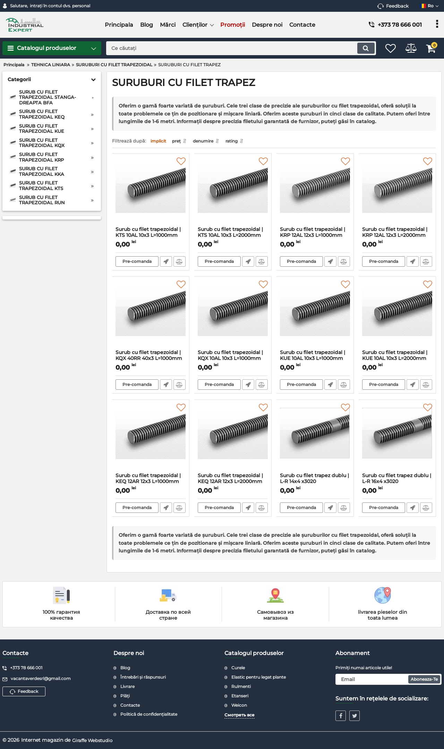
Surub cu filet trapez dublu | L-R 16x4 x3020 (397, 484)
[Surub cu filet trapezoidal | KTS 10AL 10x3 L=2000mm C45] (233, 194)
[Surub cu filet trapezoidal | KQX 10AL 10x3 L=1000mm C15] (233, 317)
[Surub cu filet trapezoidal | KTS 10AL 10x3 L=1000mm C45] (151, 194)
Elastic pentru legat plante (258, 677)
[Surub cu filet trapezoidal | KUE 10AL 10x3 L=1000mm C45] (315, 317)
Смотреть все (239, 714)
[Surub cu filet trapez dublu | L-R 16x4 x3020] (397, 440)
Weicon (239, 705)
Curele (238, 667)
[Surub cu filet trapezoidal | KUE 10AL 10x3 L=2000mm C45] (397, 317)
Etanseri (239, 695)
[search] (235, 48)
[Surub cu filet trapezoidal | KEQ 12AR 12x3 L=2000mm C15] (233, 440)
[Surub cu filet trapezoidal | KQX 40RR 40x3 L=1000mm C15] (151, 317)
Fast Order (166, 263)
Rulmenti (241, 686)
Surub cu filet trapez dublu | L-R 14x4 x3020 (315, 484)
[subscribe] (388, 679)
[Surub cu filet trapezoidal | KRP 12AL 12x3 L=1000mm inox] (315, 194)
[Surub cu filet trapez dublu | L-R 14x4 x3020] (315, 440)
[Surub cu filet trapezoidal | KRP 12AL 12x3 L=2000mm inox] (397, 194)
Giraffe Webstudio (94, 740)
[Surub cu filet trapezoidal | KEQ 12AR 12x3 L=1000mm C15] (151, 440)
